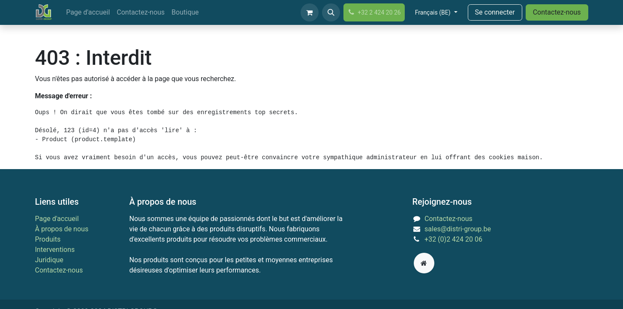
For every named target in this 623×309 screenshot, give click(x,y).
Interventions (55, 249)
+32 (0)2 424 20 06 (453, 239)
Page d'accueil (57, 219)
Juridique (49, 260)
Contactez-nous (557, 12)
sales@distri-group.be (457, 229)
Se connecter (495, 12)
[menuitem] (88, 12)
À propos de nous (62, 229)
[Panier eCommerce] (310, 12)
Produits (48, 239)
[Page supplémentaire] (424, 263)
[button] (331, 12)
